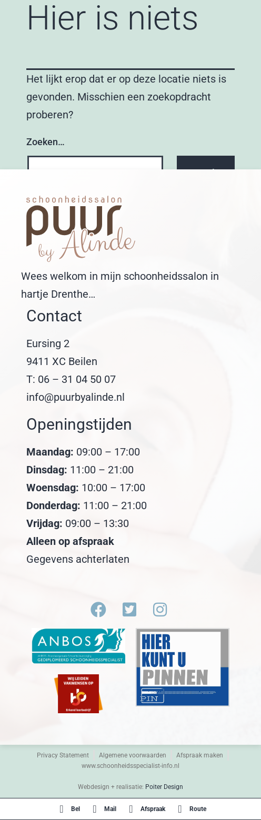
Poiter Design (164, 787)
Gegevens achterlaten (77, 559)
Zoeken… (45, 141)
